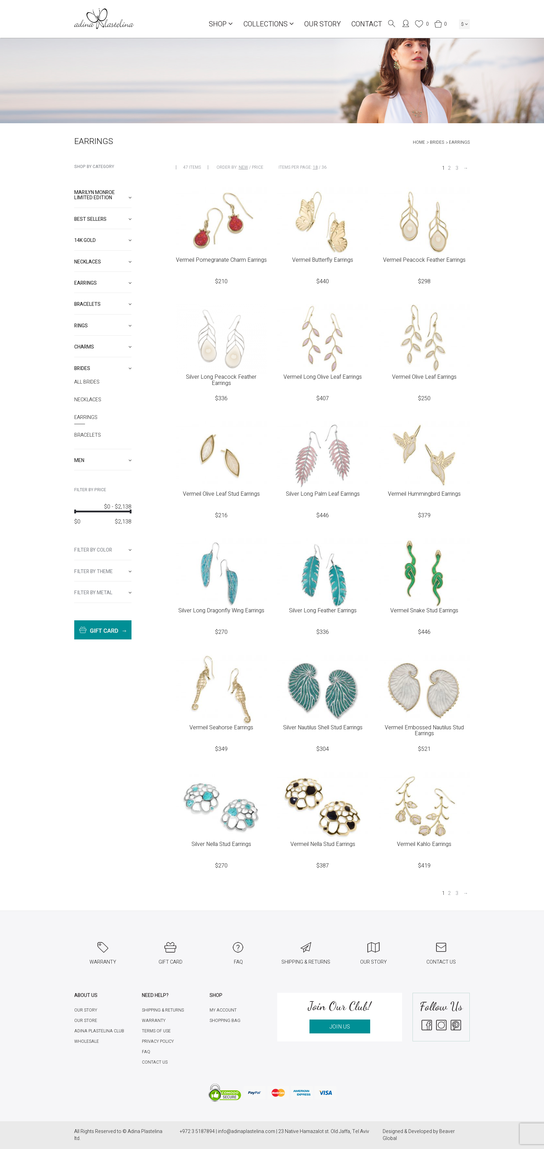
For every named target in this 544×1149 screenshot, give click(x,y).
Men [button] (102, 460)
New (243, 167)
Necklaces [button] (102, 262)
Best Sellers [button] (102, 219)
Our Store (85, 1020)
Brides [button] (102, 368)
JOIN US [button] (339, 1027)
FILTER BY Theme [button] (102, 571)
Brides (437, 142)
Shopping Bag (225, 1020)
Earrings (85, 417)
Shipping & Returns (163, 1010)
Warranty (153, 1020)
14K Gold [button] (102, 240)
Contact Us (155, 1062)
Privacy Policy (158, 1041)
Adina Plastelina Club (99, 1031)
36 (324, 167)
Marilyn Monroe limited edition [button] (102, 195)
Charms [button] (102, 347)
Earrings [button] (102, 283)
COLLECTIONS (268, 24)
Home (419, 142)
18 (315, 167)
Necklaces (87, 399)
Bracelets (87, 435)
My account (223, 1010)
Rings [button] (102, 325)
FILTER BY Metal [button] (102, 592)
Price (257, 167)
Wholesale (86, 1041)
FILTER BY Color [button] (102, 550)
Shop (221, 24)
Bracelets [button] (102, 304)
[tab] (102, 195)
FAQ (146, 1052)
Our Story (322, 24)
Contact (366, 24)
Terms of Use (156, 1031)
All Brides (87, 382)
